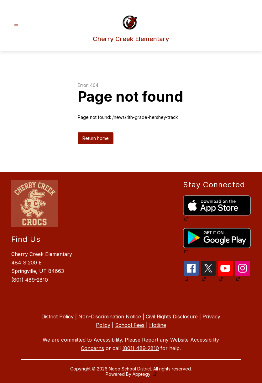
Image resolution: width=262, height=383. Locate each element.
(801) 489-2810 (29, 280)
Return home (95, 138)
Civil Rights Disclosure (172, 316)
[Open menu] (16, 25)
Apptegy (142, 374)
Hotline (157, 325)
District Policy (57, 316)
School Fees (129, 325)
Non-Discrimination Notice (109, 316)
